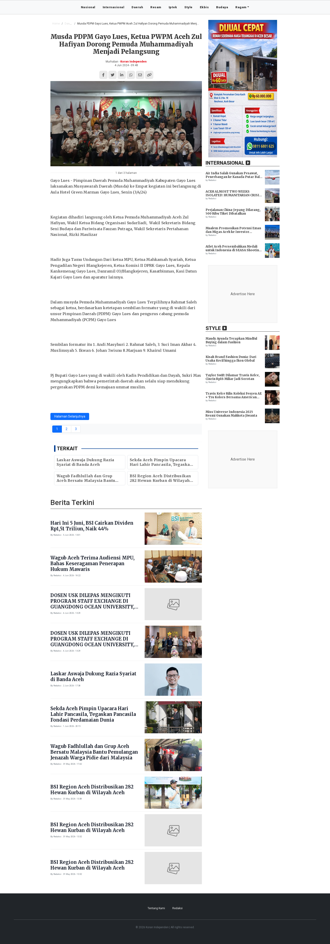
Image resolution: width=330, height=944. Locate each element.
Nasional (88, 7)
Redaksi (177, 908)
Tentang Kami (156, 908)
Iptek (173, 7)
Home (56, 23)
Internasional (113, 7)
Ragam (241, 7)
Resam (155, 7)
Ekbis (204, 7)
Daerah (137, 7)
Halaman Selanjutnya (69, 416)
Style (188, 7)
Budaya (222, 7)
